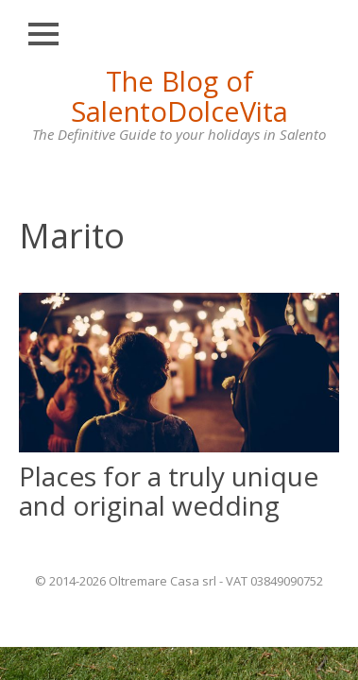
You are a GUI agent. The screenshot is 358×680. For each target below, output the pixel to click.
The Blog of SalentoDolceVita (179, 95)
